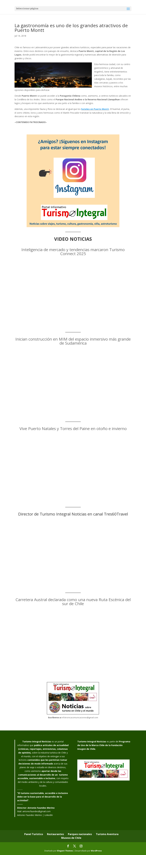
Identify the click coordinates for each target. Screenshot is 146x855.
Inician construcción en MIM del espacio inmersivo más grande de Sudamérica (73, 341)
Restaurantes (55, 834)
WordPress (96, 850)
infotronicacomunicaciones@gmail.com (80, 717)
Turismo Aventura (107, 834)
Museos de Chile (71, 838)
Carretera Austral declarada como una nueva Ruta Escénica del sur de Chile (73, 601)
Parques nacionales (80, 834)
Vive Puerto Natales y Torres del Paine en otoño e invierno (73, 428)
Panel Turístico (33, 834)
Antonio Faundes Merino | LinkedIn (35, 815)
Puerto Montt (101, 109)
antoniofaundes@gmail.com (36, 811)
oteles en (88, 109)
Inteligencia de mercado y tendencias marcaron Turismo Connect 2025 (73, 251)
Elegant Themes (65, 850)
